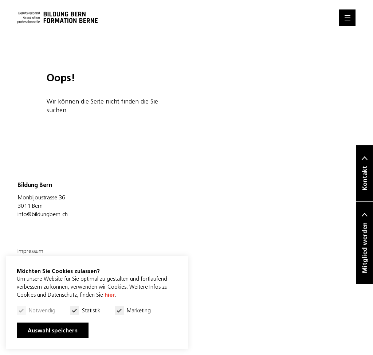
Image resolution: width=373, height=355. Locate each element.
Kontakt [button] (364, 178)
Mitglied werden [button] (364, 248)
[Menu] (347, 17)
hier (110, 295)
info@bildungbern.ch (42, 214)
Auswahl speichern (53, 330)
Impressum (30, 250)
